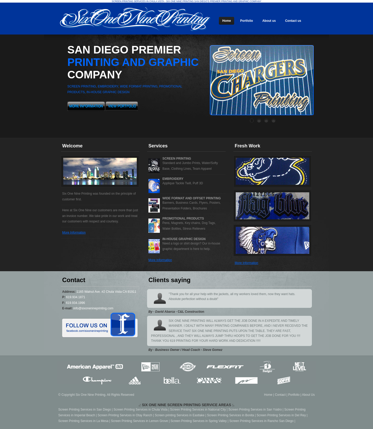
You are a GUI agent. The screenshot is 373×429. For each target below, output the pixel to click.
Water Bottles (171, 228)
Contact (280, 395)
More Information (74, 232)
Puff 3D (198, 183)
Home (268, 395)
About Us (308, 395)
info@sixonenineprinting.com (93, 308)
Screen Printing (176, 158)
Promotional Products (183, 218)
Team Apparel (202, 169)
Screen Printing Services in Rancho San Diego (261, 421)
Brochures (200, 208)
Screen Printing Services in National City (198, 409)
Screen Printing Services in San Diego (84, 409)
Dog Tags (208, 223)
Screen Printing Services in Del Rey (281, 415)
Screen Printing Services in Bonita (230, 415)
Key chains (192, 223)
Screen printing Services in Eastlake (179, 415)
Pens (165, 223)
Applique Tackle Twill (176, 183)
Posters (214, 203)
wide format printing (138, 86)
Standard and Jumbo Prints (181, 163)
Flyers (203, 203)
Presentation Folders (176, 208)
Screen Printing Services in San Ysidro (255, 409)
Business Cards (186, 203)
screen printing (81, 86)
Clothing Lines (181, 169)
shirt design (191, 243)
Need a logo (170, 243)
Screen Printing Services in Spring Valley (198, 421)
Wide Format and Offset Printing (191, 198)
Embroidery (172, 179)
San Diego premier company (133, 62)
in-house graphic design (108, 92)
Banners (168, 203)
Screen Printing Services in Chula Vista (140, 409)
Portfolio (293, 395)
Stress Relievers (194, 228)
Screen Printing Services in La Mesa (83, 421)
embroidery (108, 86)
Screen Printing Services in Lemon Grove (139, 421)
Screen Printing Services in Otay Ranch (125, 415)
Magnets (177, 223)
